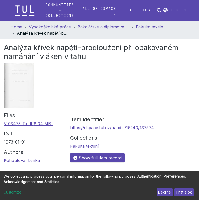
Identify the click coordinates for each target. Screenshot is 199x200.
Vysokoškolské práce (50, 27)
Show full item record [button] (97, 157)
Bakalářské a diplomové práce (103, 27)
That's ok (184, 192)
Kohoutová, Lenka (22, 160)
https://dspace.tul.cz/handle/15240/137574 (112, 127)
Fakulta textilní (150, 27)
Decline (164, 192)
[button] (165, 10)
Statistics (137, 10)
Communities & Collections (59, 10)
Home (16, 27)
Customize (13, 192)
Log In (178, 10)
